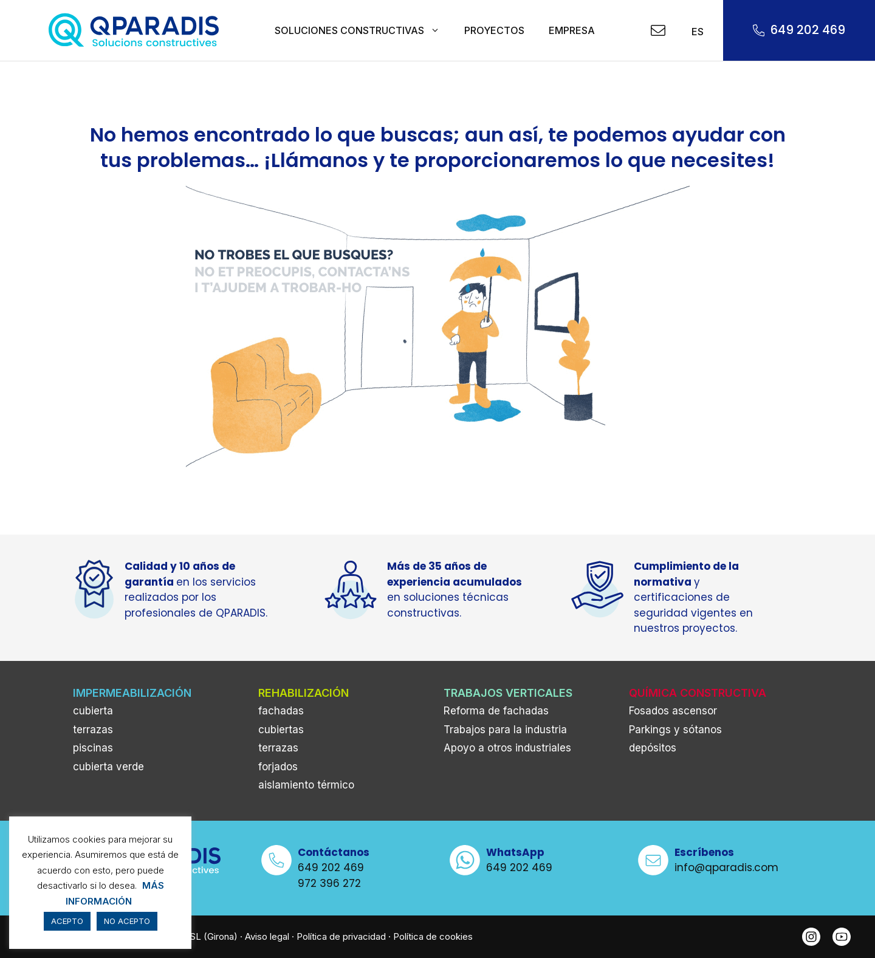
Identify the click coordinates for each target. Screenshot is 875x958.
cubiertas (281, 730)
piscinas (93, 748)
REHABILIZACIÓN (303, 692)
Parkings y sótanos (675, 730)
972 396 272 (329, 883)
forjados (278, 767)
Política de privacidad (341, 936)
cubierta (93, 711)
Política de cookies (433, 936)
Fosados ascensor (673, 711)
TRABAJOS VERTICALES (508, 692)
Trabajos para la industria (505, 730)
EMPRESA (572, 30)
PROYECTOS (494, 30)
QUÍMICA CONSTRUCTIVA (697, 692)
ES (696, 32)
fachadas (281, 711)
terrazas (93, 730)
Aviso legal (267, 936)
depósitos (652, 748)
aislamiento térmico (306, 785)
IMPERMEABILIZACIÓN (132, 692)
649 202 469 (807, 29)
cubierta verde (108, 767)
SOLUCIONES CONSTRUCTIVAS (363, 30)
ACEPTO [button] (67, 921)
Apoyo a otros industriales (507, 748)
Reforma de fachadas (496, 711)
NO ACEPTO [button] (127, 921)
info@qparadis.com (726, 867)
